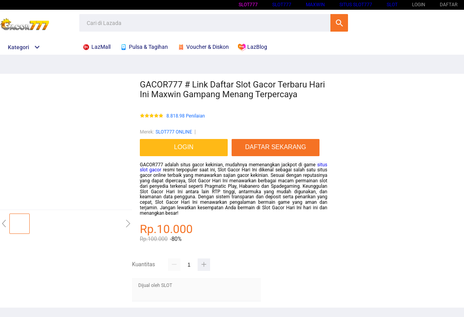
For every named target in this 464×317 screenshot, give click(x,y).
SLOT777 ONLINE (173, 132)
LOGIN (418, 4)
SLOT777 (248, 4)
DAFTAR (448, 4)
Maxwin (315, 4)
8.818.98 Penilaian (185, 116)
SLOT (392, 4)
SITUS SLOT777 (355, 4)
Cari (339, 23)
